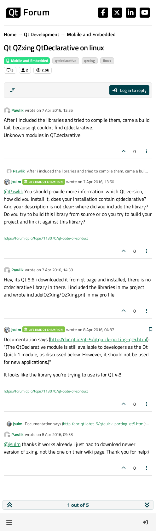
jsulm (16, 181)
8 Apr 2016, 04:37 (98, 329)
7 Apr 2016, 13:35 (57, 110)
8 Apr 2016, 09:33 (57, 434)
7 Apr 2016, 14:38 (57, 270)
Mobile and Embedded (26, 61)
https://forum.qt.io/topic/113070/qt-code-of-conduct (46, 238)
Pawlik (17, 110)
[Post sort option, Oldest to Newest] (12, 90)
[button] (9, 522)
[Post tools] (147, 151)
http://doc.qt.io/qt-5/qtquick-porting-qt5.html (98, 339)
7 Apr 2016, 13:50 (98, 181)
